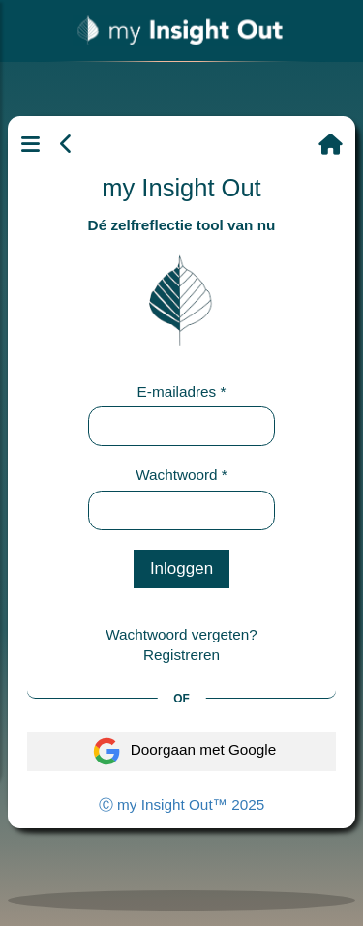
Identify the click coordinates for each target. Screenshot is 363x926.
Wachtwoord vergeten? (181, 634)
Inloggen (181, 568)
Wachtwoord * (181, 474)
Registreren (181, 654)
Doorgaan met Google (182, 751)
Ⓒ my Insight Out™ (181, 804)
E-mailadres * (182, 391)
